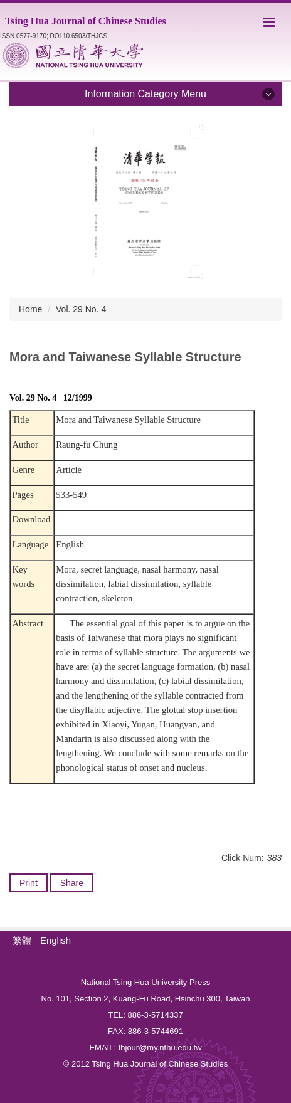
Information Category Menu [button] (145, 93)
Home (30, 309)
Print (28, 883)
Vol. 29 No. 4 (81, 309)
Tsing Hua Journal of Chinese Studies (85, 21)
